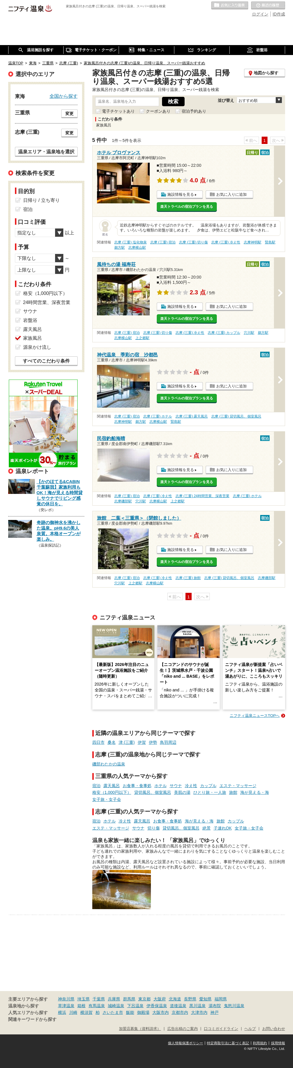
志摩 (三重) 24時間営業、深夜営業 (202, 496)
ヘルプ (250, 1029)
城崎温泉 (116, 1005)
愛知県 (205, 999)
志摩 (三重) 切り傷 (193, 242)
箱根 (81, 1005)
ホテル (160, 785)
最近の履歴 (268, 5)
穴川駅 (249, 333)
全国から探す (64, 96)
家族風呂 (32, 338)
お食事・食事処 (137, 785)
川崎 (73, 1012)
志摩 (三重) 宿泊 (163, 242)
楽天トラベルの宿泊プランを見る (186, 207)
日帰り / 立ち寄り (41, 200)
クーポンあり (158, 111)
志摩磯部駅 (123, 501)
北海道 (175, 999)
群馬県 (129, 999)
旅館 (233, 792)
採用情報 (278, 1043)
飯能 (130, 1012)
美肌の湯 (182, 792)
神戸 (214, 1012)
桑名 (112, 742)
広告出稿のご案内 (182, 1029)
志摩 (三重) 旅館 (188, 578)
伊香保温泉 (156, 1005)
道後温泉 (178, 1005)
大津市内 (199, 1012)
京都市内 (180, 1012)
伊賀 (142, 742)
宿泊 (96, 785)
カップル (208, 785)
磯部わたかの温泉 (108, 764)
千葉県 (99, 999)
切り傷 (153, 828)
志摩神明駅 (252, 242)
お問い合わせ (273, 1029)
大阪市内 (160, 1012)
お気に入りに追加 (231, 194)
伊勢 (153, 742)
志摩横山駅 (137, 247)
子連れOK (223, 828)
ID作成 (279, 14)
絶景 (206, 828)
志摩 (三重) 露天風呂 (192, 416)
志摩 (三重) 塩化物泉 (130, 242)
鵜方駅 (119, 247)
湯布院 (215, 1005)
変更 (69, 113)
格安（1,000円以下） (111, 792)
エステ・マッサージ (237, 785)
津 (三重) (127, 742)
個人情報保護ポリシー (185, 1043)
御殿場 (143, 1012)
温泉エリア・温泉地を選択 (46, 151)
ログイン (260, 14)
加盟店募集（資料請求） (140, 1029)
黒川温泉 (197, 1005)
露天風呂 (111, 785)
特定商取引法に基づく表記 (228, 1043)
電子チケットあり (118, 111)
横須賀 (86, 1012)
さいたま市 (113, 1012)
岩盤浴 (30, 320)
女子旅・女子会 (106, 799)
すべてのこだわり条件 (46, 360)
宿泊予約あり (194, 111)
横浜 (62, 1012)
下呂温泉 (135, 1005)
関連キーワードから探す (32, 1019)
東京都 (144, 999)
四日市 (98, 742)
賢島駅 (270, 242)
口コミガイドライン (221, 1029)
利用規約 (260, 1043)
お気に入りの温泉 (229, 5)
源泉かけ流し (37, 347)
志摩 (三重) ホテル (157, 416)
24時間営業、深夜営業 (47, 302)
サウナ (176, 785)
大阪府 (160, 999)
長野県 (190, 999)
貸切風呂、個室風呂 (152, 792)
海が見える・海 (254, 792)
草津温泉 (66, 1005)
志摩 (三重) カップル (224, 333)
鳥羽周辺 (168, 742)
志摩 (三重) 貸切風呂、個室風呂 (236, 416)
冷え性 (191, 785)
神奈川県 (66, 999)
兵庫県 (114, 999)
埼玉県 (83, 999)
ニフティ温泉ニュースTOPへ (255, 715)
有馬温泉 (96, 1005)
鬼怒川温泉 (234, 1005)
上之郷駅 (142, 338)
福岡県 (220, 999)
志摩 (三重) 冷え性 (225, 242)
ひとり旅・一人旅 (209, 792)
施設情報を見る (180, 194)
